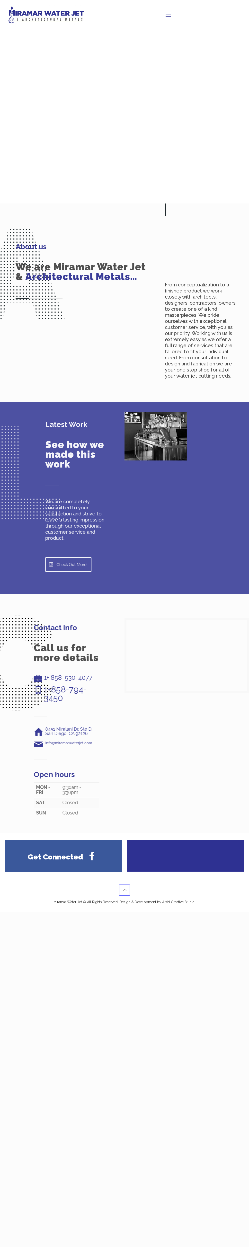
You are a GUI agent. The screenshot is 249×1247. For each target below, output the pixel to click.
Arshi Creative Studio (178, 902)
